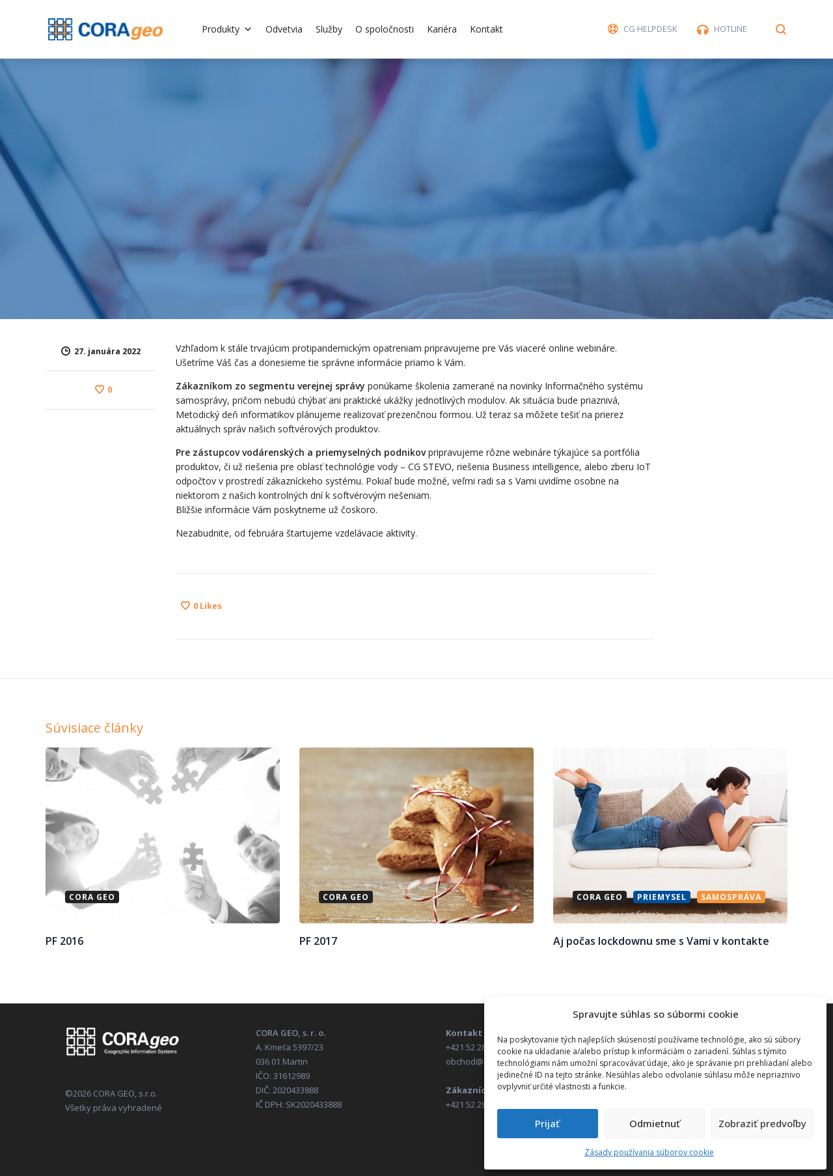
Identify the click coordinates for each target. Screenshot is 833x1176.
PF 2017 (318, 940)
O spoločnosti (384, 29)
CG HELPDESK (650, 29)
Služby (329, 29)
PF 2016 (64, 940)
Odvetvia (284, 29)
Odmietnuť (654, 1123)
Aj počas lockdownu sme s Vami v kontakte (661, 940)
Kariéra (442, 29)
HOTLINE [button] (730, 29)
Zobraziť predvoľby (762, 1123)
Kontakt (486, 29)
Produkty (227, 29)
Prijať (547, 1123)
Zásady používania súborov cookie (649, 1152)
